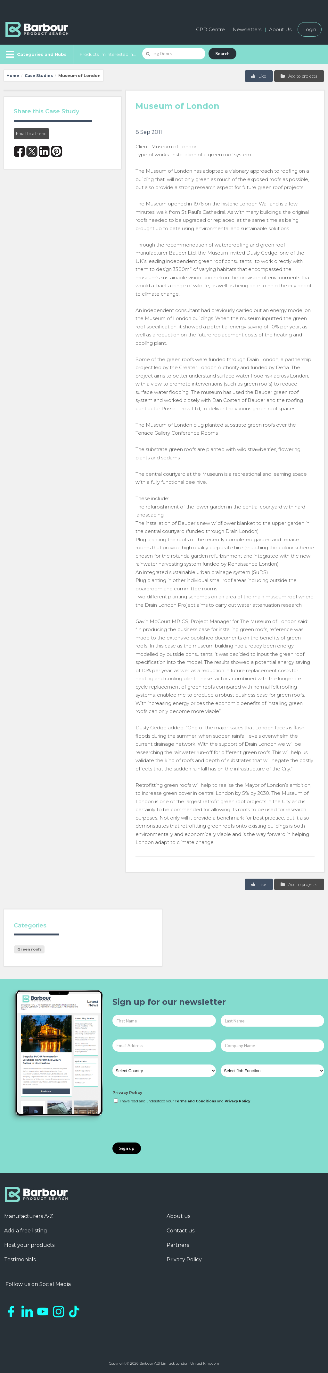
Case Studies (39, 75)
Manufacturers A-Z (28, 1216)
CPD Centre (210, 29)
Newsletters (247, 29)
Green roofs (29, 949)
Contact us (180, 1231)
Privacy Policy (127, 1092)
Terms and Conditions (195, 1101)
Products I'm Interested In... (108, 54)
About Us (280, 29)
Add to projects (298, 76)
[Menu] (35, 54)
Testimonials (20, 1259)
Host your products (29, 1245)
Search (222, 53)
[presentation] (161, 1123)
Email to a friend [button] (31, 133)
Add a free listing (25, 1231)
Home (12, 75)
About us (178, 1216)
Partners (178, 1245)
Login (309, 29)
